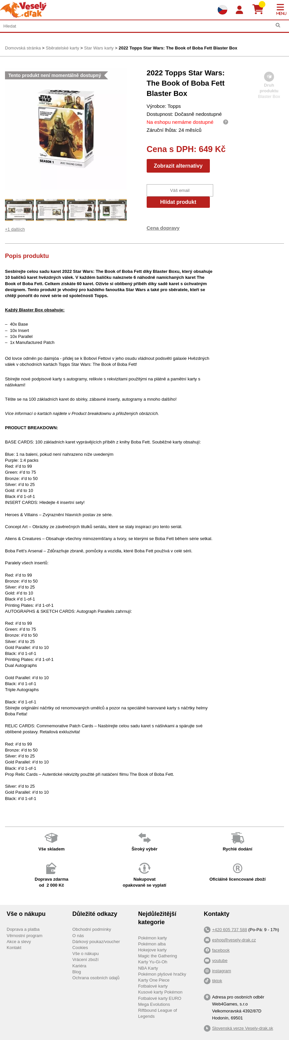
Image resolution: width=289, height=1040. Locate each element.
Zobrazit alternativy (178, 166)
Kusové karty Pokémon (160, 992)
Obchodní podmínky (91, 929)
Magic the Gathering (157, 955)
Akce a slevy (19, 941)
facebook (221, 950)
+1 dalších (15, 229)
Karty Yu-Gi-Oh (152, 961)
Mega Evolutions (154, 1004)
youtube (219, 960)
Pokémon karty (152, 937)
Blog (76, 971)
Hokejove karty (152, 949)
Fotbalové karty (153, 986)
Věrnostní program (25, 935)
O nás (78, 935)
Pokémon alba (152, 943)
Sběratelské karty (62, 47)
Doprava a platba (23, 929)
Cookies (80, 947)
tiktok (217, 980)
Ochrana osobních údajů (96, 977)
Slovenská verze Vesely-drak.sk (242, 1028)
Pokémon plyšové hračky (162, 974)
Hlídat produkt (178, 202)
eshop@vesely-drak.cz (234, 939)
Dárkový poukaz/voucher (96, 941)
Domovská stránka (23, 47)
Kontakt (14, 947)
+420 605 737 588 (229, 929)
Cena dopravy (163, 228)
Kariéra (79, 965)
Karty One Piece (154, 980)
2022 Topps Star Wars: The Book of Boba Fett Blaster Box (178, 47)
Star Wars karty (99, 47)
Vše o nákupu (85, 953)
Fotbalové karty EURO (159, 998)
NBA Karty (148, 968)
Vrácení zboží (85, 959)
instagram (221, 970)
